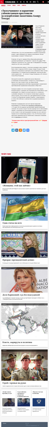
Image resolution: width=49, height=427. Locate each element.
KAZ (17, 2)
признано (18, 117)
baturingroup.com (34, 425)
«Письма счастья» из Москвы (38, 392)
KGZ (21, 2)
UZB (30, 2)
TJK (24, 2)
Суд (9, 22)
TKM (27, 2)
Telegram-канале (41, 49)
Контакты (4, 423)
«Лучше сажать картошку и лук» (7, 392)
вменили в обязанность (35, 105)
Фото (18, 5)
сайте (40, 61)
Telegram (44, 120)
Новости (3, 5)
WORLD (34, 2)
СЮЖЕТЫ (24, 5)
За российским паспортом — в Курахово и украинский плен (23, 394)
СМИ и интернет (14, 22)
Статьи (9, 5)
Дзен (15, 122)
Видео (14, 5)
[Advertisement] (24, 144)
